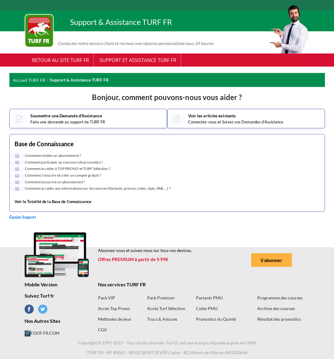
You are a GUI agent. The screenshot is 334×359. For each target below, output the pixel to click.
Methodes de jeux (114, 319)
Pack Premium (161, 297)
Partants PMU (209, 297)
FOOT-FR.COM (42, 333)
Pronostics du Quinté (216, 319)
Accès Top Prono (114, 308)
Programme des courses (279, 297)
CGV (102, 329)
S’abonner (271, 260)
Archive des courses (276, 308)
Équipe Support (22, 217)
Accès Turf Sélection (166, 308)
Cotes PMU (207, 308)
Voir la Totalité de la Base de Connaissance (53, 202)
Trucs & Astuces (162, 319)
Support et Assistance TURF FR (138, 60)
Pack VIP (106, 297)
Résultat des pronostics (279, 319)
